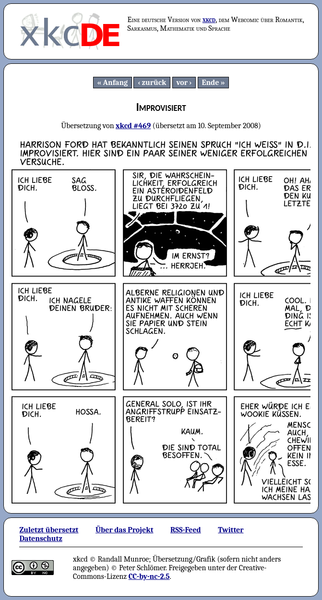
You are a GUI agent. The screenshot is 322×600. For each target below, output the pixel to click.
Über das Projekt (124, 530)
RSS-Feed (185, 530)
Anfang (115, 82)
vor (182, 82)
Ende (210, 82)
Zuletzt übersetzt (48, 530)
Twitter (230, 530)
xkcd (209, 19)
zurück (154, 82)
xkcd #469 (133, 125)
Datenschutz (40, 538)
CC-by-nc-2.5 (149, 576)
